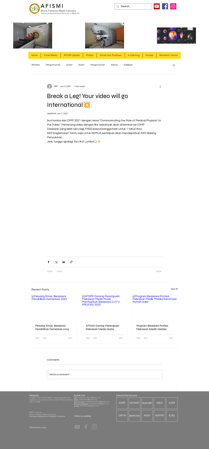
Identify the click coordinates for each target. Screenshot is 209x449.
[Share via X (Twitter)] (56, 261)
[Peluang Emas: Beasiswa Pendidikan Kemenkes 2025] (54, 307)
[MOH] (147, 416)
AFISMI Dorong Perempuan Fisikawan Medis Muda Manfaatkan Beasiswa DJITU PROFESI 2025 (104, 327)
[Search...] (133, 6)
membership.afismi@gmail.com (97, 401)
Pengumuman (53, 65)
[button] (51, 55)
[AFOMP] (134, 403)
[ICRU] (172, 416)
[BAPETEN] (134, 416)
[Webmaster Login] (38, 427)
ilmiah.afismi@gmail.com (99, 404)
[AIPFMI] (159, 416)
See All (174, 289)
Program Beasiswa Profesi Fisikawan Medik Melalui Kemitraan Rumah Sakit (152, 327)
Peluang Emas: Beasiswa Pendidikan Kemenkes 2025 (52, 327)
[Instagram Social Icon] (173, 6)
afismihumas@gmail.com (89, 406)
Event (69, 65)
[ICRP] (172, 403)
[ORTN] (122, 416)
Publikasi (128, 65)
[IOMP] (122, 403)
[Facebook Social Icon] (165, 6)
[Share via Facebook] (48, 261)
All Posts (35, 65)
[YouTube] (157, 6)
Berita (114, 65)
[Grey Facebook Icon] (85, 426)
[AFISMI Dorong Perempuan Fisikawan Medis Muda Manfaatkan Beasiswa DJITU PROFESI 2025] (104, 307)
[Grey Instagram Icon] (94, 426)
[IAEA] (159, 403)
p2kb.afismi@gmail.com (88, 399)
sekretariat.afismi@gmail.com (89, 397)
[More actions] (160, 86)
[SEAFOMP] (147, 403)
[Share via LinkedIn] (63, 261)
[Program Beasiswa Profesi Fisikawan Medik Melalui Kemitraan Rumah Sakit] (155, 307)
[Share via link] (71, 261)
